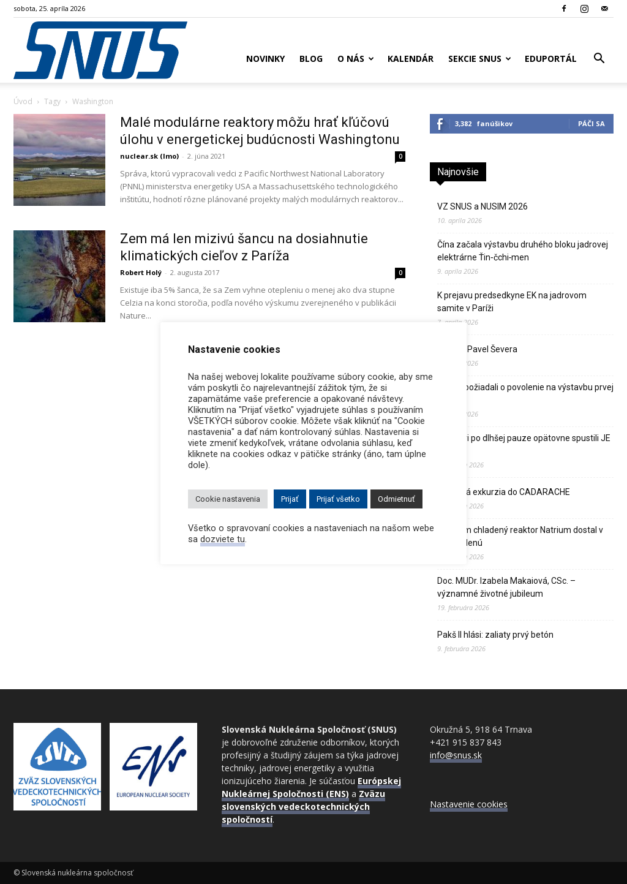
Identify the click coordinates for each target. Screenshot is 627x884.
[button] (599, 60)
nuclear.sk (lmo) (149, 156)
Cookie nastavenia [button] (227, 499)
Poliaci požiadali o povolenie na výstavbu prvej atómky (525, 393)
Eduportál (551, 58)
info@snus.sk (456, 755)
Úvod (22, 101)
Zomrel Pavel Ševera (477, 349)
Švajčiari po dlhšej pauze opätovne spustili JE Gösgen (523, 444)
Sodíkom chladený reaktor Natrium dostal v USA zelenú (520, 536)
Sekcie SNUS (479, 58)
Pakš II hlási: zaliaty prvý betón (495, 635)
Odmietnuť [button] (396, 499)
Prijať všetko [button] (338, 499)
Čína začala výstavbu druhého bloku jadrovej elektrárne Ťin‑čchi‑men (522, 251)
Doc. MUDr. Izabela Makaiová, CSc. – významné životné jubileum (506, 587)
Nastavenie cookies (469, 804)
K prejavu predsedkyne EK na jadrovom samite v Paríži (512, 301)
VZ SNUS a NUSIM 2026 (482, 206)
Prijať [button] (290, 499)
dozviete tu (222, 539)
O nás (355, 58)
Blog (311, 58)
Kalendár (411, 58)
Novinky (265, 58)
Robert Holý (141, 272)
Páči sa (591, 123)
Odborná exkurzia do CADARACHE (503, 492)
